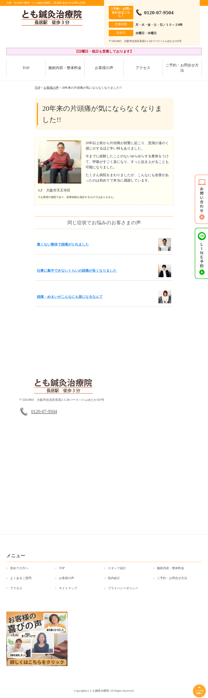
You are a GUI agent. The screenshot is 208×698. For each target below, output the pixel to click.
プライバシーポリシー (123, 591)
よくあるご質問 (20, 581)
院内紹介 (114, 581)
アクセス (143, 68)
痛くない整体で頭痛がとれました (63, 244)
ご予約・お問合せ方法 (182, 67)
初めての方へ (19, 571)
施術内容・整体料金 (64, 68)
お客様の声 (104, 68)
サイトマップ (68, 591)
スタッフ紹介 (117, 571)
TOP (26, 68)
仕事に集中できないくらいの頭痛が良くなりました (77, 270)
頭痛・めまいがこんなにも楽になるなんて (70, 297)
